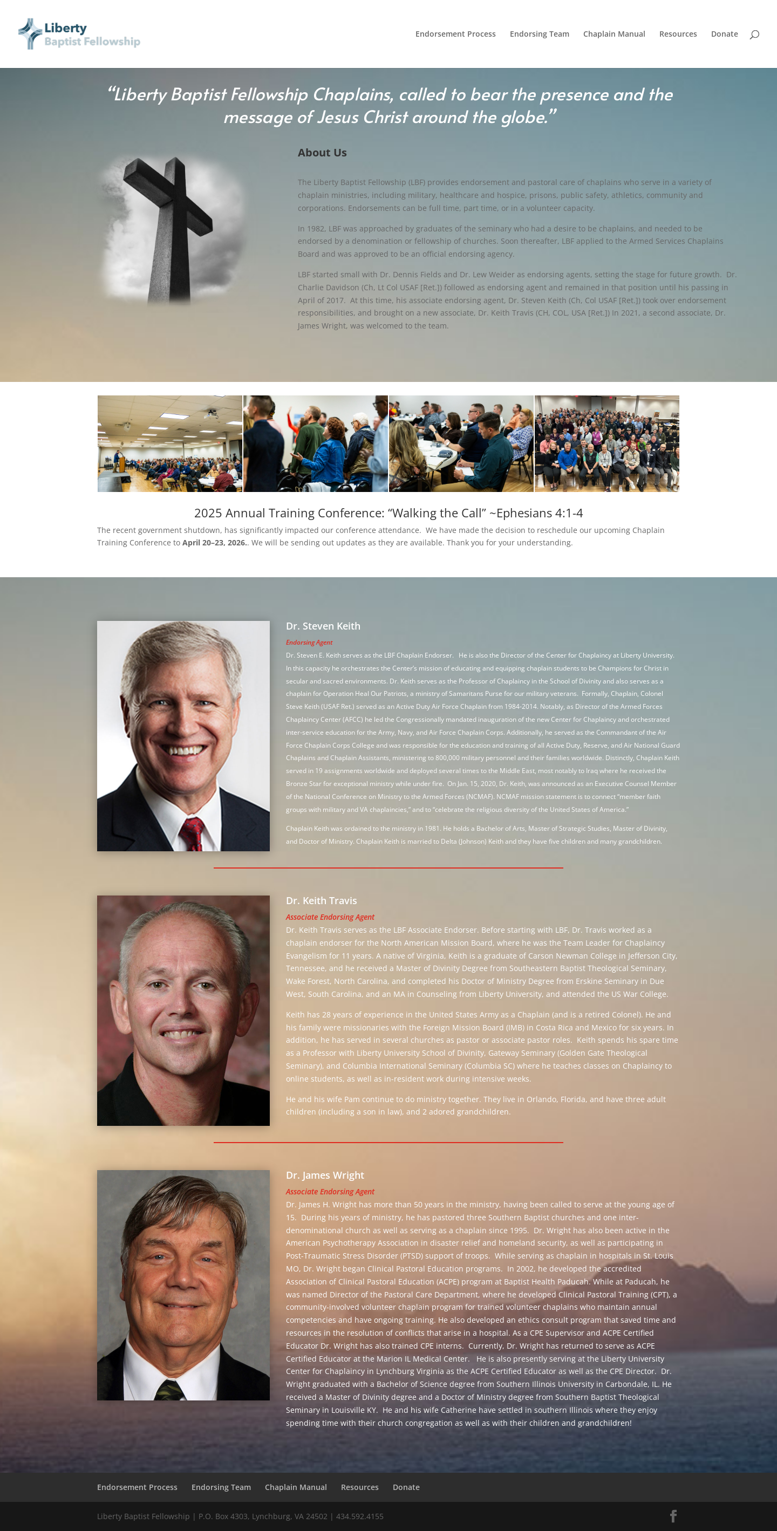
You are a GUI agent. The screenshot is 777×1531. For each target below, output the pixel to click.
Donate (724, 34)
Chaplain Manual (614, 34)
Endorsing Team (539, 34)
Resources (678, 34)
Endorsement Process (455, 34)
